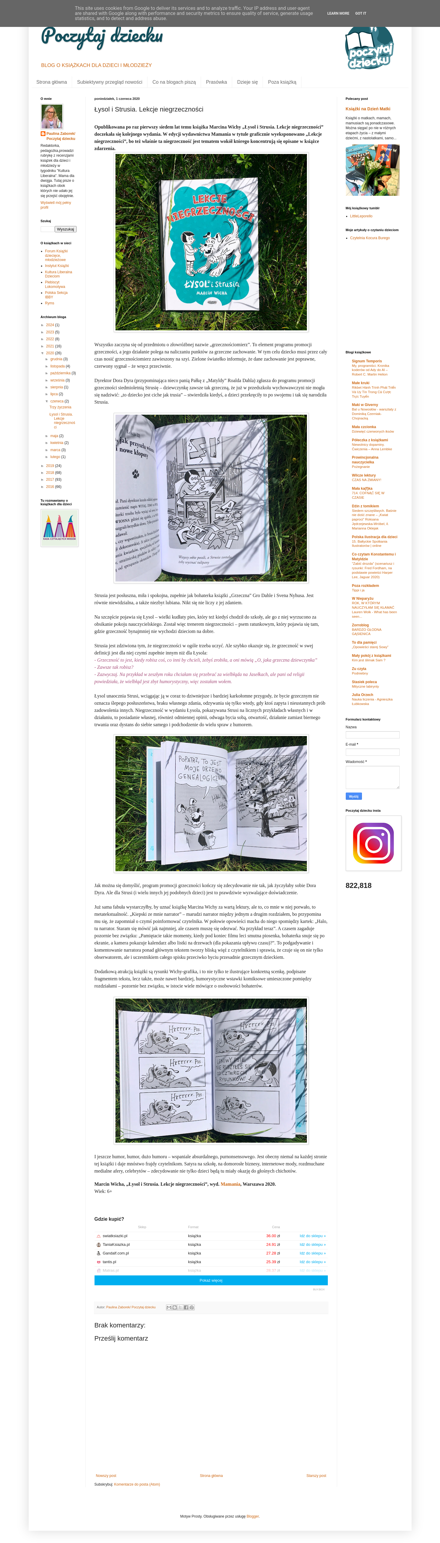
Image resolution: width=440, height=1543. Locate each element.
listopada (58, 366)
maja (54, 436)
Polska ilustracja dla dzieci (375, 537)
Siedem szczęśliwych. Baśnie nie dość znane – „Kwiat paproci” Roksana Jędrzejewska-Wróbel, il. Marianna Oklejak (374, 519)
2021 (50, 346)
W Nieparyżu (363, 598)
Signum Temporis (367, 361)
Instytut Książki (57, 266)
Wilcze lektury (364, 475)
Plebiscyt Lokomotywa (55, 284)
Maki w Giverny (365, 405)
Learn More (338, 13)
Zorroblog (360, 625)
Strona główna (51, 82)
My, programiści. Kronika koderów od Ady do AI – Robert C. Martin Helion (370, 370)
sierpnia (57, 387)
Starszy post (316, 1476)
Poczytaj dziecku (102, 34)
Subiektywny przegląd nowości (109, 82)
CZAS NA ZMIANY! (366, 480)
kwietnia (57, 443)
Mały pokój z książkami (371, 656)
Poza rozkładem (365, 586)
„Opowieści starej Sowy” (370, 647)
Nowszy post (106, 1476)
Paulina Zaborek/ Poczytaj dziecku (61, 136)
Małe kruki (361, 383)
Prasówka (216, 82)
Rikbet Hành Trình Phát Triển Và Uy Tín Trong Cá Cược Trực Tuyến (374, 392)
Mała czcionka (364, 427)
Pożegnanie (361, 466)
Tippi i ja (358, 590)
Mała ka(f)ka (362, 488)
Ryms (49, 303)
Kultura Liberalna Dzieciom (58, 274)
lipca (54, 394)
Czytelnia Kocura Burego (370, 238)
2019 (50, 466)
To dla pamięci (364, 642)
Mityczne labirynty (365, 686)
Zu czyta (359, 669)
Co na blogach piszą (174, 82)
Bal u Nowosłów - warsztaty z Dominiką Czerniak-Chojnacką (374, 414)
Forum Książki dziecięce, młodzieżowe (56, 255)
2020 (50, 353)
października (60, 373)
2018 (50, 473)
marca (55, 450)
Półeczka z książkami (370, 440)
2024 (50, 325)
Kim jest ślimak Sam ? (369, 660)
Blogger (252, 1516)
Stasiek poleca (364, 682)
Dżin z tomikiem (365, 506)
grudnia (56, 359)
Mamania (230, 1184)
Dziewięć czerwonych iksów (373, 431)
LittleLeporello (361, 216)
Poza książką (282, 82)
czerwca (57, 401)
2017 (50, 479)
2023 (50, 332)
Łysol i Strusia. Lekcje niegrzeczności (62, 420)
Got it (360, 13)
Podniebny (360, 673)
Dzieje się (247, 82)
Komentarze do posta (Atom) (137, 1484)
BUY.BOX (319, 1289)
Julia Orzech (362, 695)
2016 (50, 487)
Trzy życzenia (60, 407)
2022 (50, 339)
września (58, 380)
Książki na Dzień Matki (368, 108)
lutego (55, 457)
